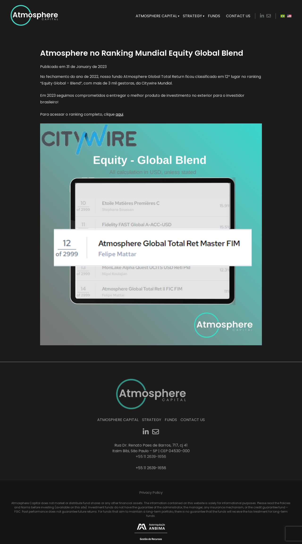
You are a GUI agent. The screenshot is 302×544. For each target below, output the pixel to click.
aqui (119, 114)
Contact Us (238, 16)
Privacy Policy (151, 492)
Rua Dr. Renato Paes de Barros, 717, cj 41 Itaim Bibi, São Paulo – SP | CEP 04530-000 (151, 448)
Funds (214, 16)
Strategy (192, 16)
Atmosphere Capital (156, 16)
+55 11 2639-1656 (151, 468)
